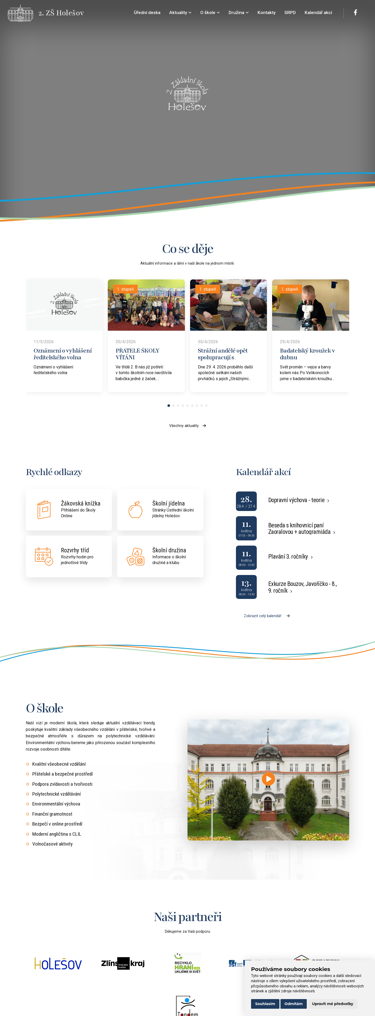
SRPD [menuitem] (290, 12)
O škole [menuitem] (210, 12)
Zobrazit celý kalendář (267, 616)
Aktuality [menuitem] (180, 12)
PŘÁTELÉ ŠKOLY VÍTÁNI (137, 354)
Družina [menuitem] (239, 12)
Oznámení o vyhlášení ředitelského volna (63, 354)
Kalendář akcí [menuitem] (318, 12)
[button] (168, 405)
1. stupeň (125, 289)
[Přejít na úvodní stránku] (23, 13)
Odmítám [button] (294, 1003)
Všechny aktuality (187, 426)
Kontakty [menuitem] (267, 12)
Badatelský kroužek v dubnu (307, 354)
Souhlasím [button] (265, 1003)
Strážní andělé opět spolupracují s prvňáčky (223, 357)
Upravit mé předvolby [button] (332, 1003)
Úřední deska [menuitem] (147, 12)
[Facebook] (355, 13)
